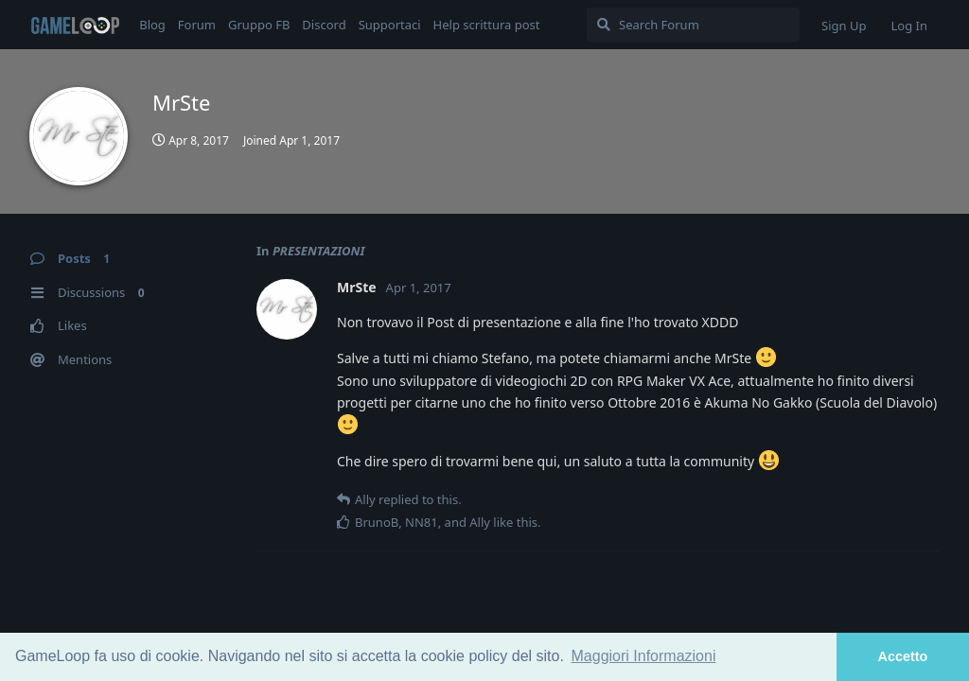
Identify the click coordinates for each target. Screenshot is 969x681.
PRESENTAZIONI (319, 250)
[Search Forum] (693, 25)
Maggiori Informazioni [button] (644, 656)
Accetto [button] (903, 656)
